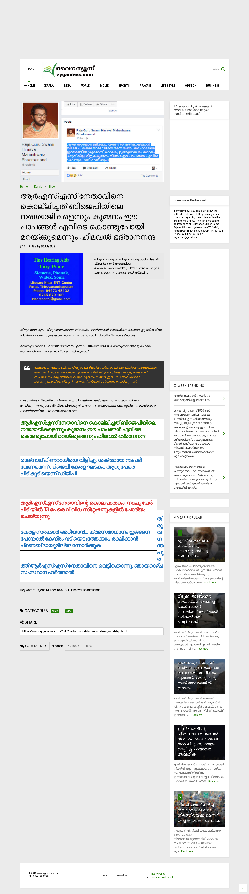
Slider (52, 186)
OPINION (190, 85)
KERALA (48, 85)
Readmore (210, 582)
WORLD (85, 85)
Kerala (38, 186)
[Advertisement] (124, 31)
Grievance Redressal (161, 877)
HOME (29, 85)
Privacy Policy (157, 873)
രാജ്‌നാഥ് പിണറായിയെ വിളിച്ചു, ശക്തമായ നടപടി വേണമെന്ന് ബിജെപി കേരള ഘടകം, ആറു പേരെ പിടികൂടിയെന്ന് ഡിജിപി (80, 466)
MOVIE (104, 85)
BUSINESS (213, 85)
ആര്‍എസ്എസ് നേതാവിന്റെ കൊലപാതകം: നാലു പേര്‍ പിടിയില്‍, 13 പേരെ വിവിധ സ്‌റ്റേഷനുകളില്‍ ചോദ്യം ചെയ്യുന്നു (86, 509)
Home (24, 186)
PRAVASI (145, 85)
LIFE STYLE (168, 85)
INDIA (67, 85)
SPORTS (124, 85)
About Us (122, 875)
